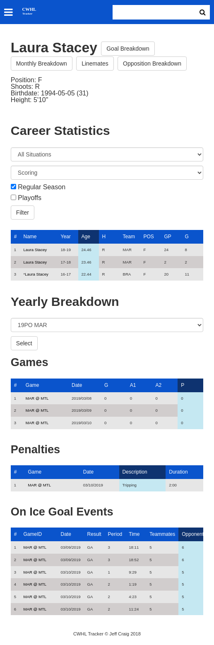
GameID (33, 534)
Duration (178, 472)
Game (32, 385)
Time (134, 534)
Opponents (194, 534)
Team (129, 236)
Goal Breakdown (127, 48)
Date (77, 385)
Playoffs (29, 198)
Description (135, 472)
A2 (159, 385)
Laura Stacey (35, 249)
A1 (133, 385)
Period (115, 534)
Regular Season (41, 187)
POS (149, 236)
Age (86, 236)
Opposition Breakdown (152, 63)
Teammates (162, 534)
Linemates (95, 63)
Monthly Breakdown (41, 63)
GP (167, 236)
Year (66, 236)
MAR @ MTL (37, 398)
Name (30, 236)
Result (94, 534)
